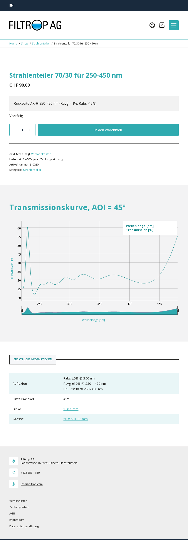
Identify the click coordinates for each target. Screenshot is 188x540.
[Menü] (174, 25)
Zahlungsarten (19, 507)
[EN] (11, 5)
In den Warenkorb (108, 130)
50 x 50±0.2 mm (75, 419)
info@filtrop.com (32, 484)
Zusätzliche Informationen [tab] (32, 359)
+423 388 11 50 (30, 473)
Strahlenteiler (32, 170)
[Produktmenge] (22, 130)
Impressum (16, 520)
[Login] (152, 25)
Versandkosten (41, 154)
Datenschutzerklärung (24, 526)
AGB (12, 513)
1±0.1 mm (70, 409)
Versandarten (18, 501)
